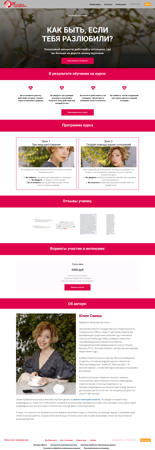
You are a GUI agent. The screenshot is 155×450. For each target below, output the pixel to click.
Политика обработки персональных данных (98, 445)
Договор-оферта (40, 445)
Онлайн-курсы (95, 4)
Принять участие (77, 287)
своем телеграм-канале (86, 399)
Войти (148, 4)
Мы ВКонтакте (51, 440)
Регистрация (121, 4)
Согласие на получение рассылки (64, 445)
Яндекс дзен (81, 440)
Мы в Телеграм (66, 440)
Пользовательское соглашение (96, 448)
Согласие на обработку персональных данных (62, 448)
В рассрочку (145, 440)
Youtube (93, 440)
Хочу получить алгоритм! (77, 61)
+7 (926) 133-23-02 (134, 4)
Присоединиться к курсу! (77, 112)
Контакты (108, 4)
